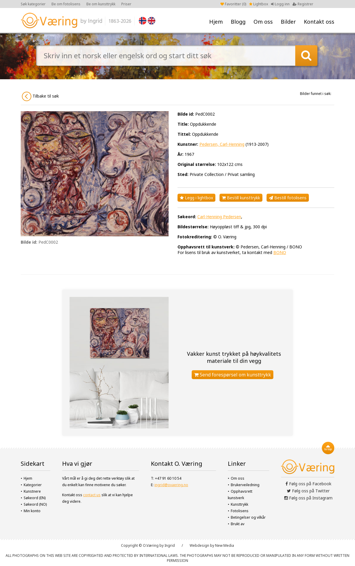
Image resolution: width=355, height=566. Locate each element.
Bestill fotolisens (287, 197)
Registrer (303, 4)
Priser (126, 4)
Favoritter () (233, 4)
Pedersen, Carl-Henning (221, 144)
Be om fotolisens (65, 4)
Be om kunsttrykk (100, 4)
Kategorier (33, 484)
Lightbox (258, 4)
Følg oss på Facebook (308, 483)
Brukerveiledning (245, 484)
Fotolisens (239, 510)
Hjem (216, 21)
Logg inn (280, 4)
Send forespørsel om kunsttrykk (232, 374)
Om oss (263, 21)
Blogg (238, 21)
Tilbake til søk (40, 96)
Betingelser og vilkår (248, 517)
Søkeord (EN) (35, 497)
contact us (92, 494)
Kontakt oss (319, 21)
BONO (279, 252)
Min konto (32, 510)
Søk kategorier (33, 4)
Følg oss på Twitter (308, 491)
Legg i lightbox (196, 197)
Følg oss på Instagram (308, 498)
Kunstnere (32, 491)
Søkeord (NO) (35, 504)
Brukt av (237, 523)
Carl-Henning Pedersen (219, 216)
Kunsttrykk (239, 504)
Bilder (288, 21)
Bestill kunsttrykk (241, 197)
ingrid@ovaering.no (171, 484)
